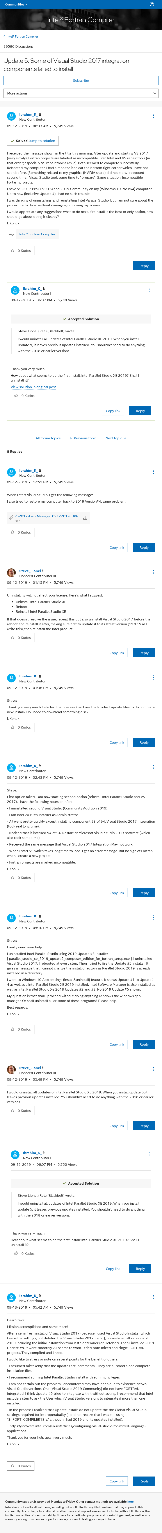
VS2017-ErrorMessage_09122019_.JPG (46, 515)
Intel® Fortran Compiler (22, 36)
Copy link (113, 410)
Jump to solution (35, 140)
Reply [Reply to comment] (140, 410)
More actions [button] (17, 93)
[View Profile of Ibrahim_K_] (30, 114)
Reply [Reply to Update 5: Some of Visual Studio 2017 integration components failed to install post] (144, 265)
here (130, 1501)
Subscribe (81, 80)
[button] (153, 116)
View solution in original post (33, 386)
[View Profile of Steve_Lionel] (31, 570)
